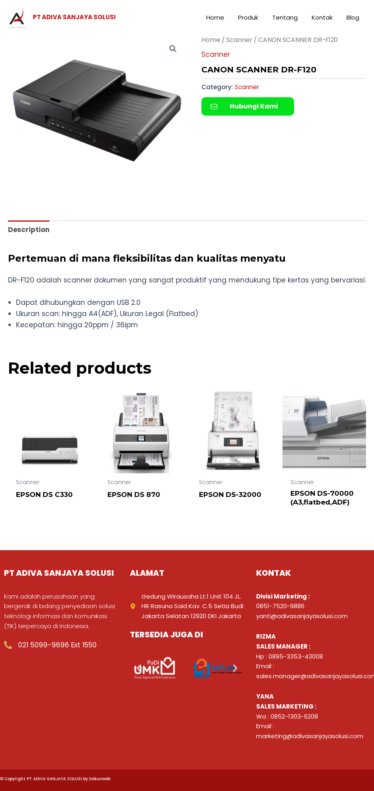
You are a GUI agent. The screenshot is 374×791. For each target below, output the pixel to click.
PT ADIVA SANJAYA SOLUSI (74, 17)
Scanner (239, 40)
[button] (173, 49)
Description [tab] (29, 229)
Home (210, 40)
